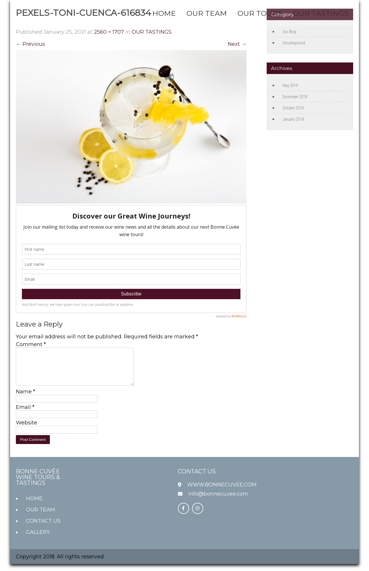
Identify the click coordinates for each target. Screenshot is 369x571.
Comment (31, 344)
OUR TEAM (207, 13)
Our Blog (289, 31)
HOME (164, 13)
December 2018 (295, 96)
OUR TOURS (260, 13)
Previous (30, 44)
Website (26, 429)
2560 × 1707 (109, 32)
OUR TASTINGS (321, 13)
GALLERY (38, 539)
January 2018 (293, 119)
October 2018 (293, 108)
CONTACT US (43, 528)
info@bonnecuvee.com (218, 501)
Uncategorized (294, 43)
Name (25, 398)
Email (25, 414)
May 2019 (290, 85)
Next (237, 44)
